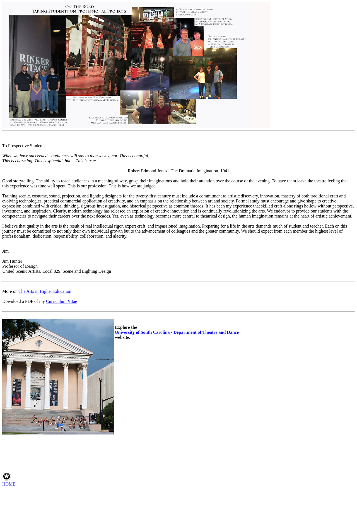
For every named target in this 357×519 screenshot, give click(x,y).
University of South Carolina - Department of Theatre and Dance (177, 332)
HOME (8, 484)
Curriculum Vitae (61, 301)
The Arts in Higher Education (44, 291)
